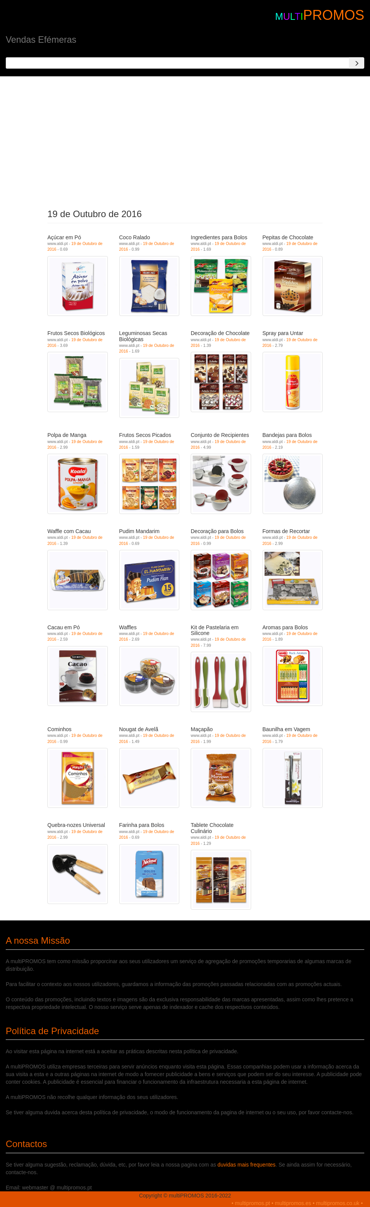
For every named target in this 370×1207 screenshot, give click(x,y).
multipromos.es (293, 1203)
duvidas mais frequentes (246, 1165)
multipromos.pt (252, 1203)
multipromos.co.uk (338, 1203)
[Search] (356, 63)
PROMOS (333, 15)
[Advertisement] (185, 140)
